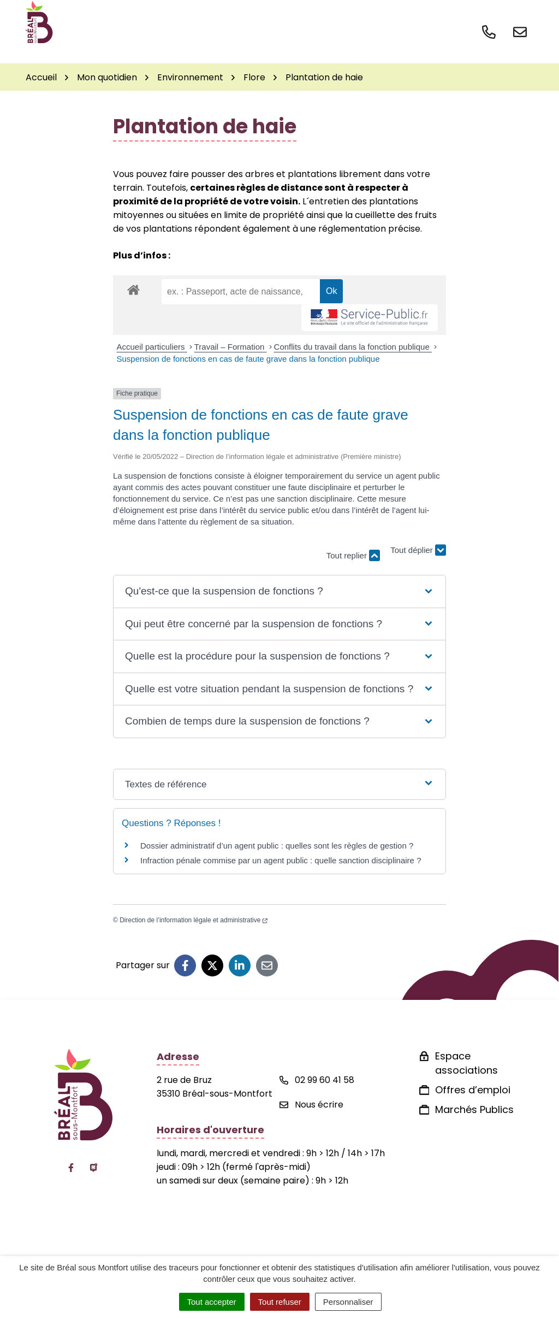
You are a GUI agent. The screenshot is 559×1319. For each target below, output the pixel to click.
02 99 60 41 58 (317, 1080)
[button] (279, 591)
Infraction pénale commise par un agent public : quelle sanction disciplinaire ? (280, 860)
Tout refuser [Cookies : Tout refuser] (279, 1301)
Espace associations (466, 1063)
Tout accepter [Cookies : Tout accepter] (211, 1301)
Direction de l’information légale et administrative (193, 920)
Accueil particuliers (152, 346)
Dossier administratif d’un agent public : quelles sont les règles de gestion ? (276, 845)
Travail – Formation (230, 346)
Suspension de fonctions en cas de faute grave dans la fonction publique (248, 358)
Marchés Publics (474, 1109)
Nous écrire (311, 1104)
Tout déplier (418, 550)
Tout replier (353, 555)
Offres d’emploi (472, 1090)
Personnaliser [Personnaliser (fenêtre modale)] (348, 1301)
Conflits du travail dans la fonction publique (353, 346)
